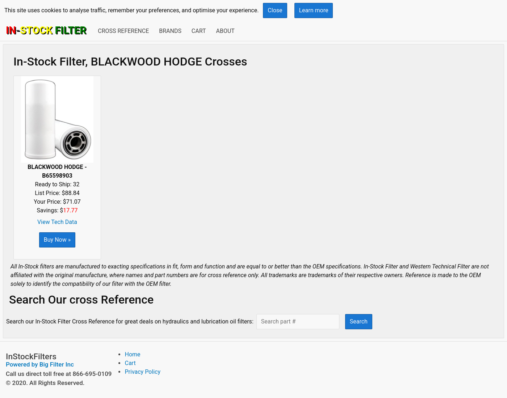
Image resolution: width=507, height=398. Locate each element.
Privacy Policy (142, 371)
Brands (170, 30)
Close (275, 10)
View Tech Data (57, 222)
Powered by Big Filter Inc (40, 364)
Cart (199, 30)
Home (132, 354)
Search (359, 321)
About (225, 30)
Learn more (313, 10)
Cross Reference (123, 30)
